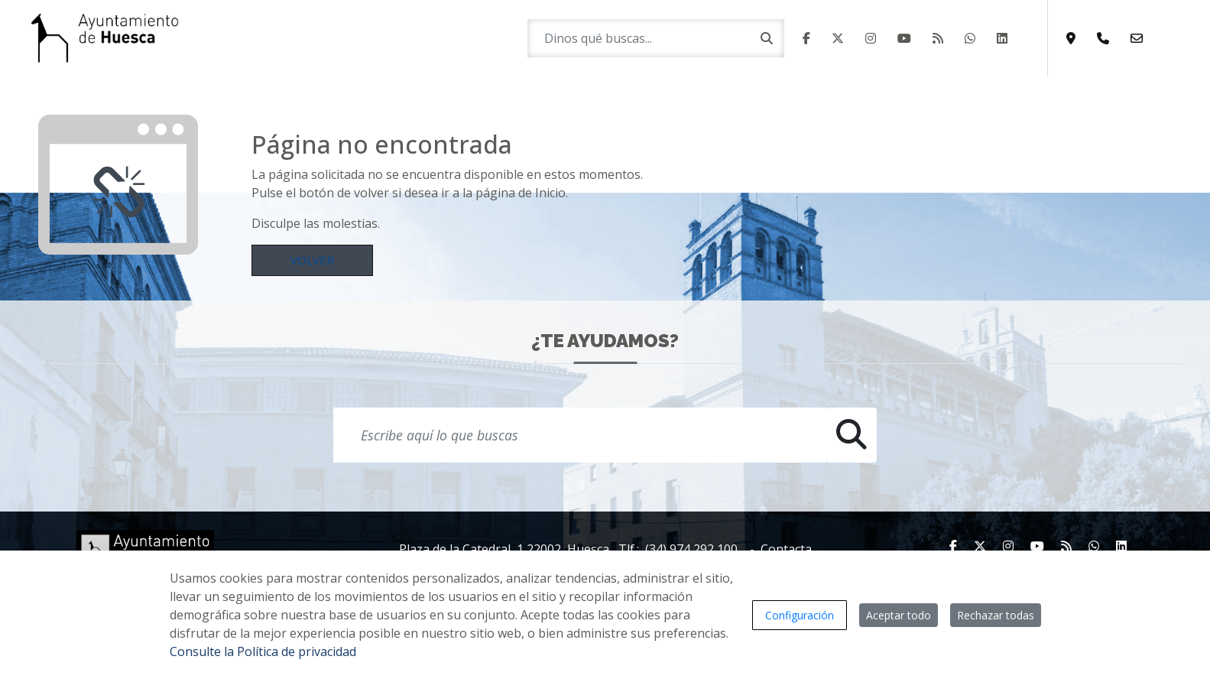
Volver (312, 260)
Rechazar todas (995, 615)
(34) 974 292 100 (691, 549)
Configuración (799, 615)
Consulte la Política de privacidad (263, 651)
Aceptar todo (898, 615)
